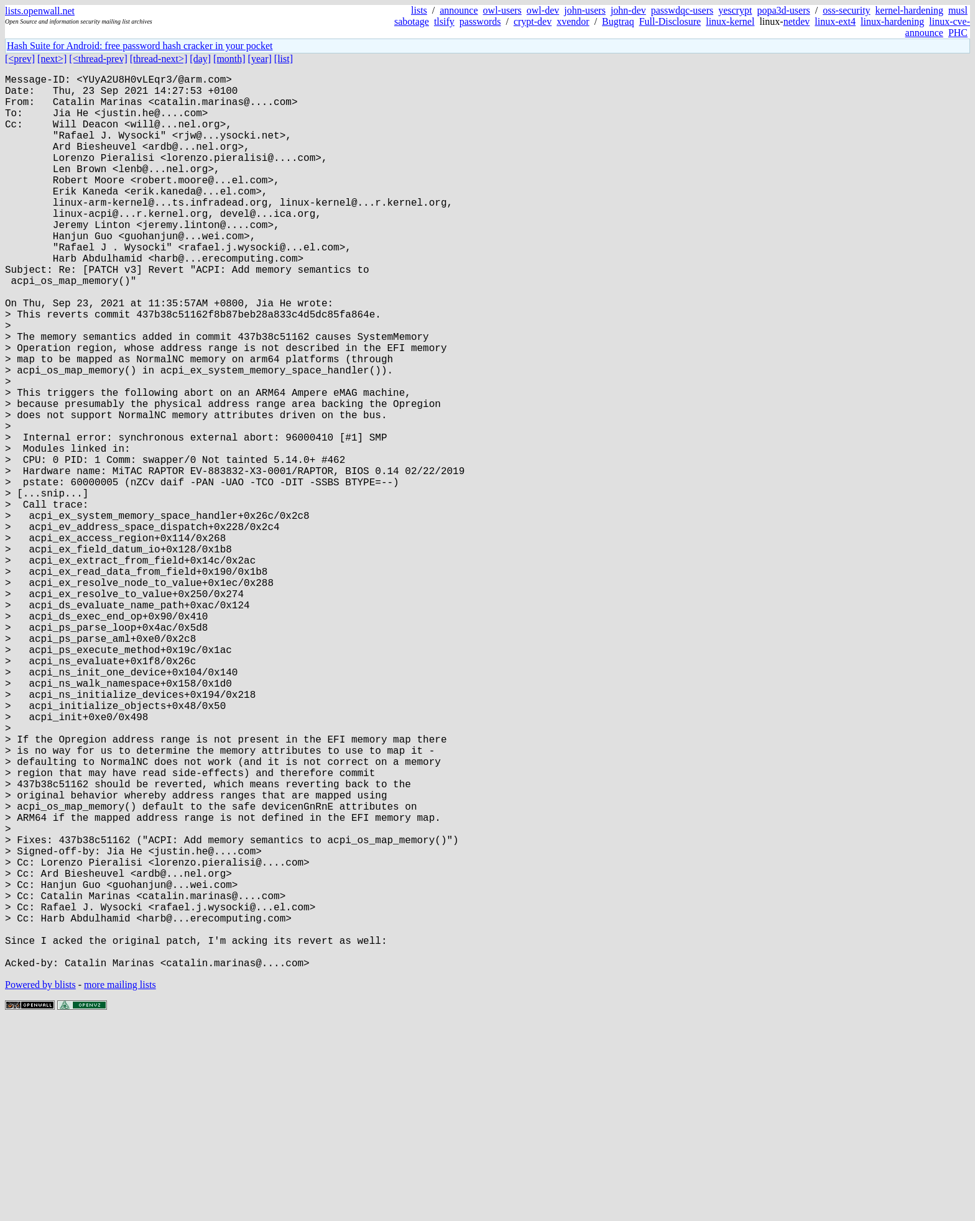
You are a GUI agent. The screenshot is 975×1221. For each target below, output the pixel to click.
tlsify (444, 21)
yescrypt (735, 10)
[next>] (52, 58)
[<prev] (20, 58)
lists (419, 10)
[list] (283, 58)
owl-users (502, 10)
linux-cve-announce (937, 27)
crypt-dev (533, 21)
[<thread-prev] (98, 58)
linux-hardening (892, 21)
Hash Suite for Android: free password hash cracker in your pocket (139, 45)
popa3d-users (783, 10)
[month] (229, 58)
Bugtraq (618, 21)
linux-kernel (730, 21)
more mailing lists (120, 1183)
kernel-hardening (909, 10)
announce (459, 10)
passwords (480, 21)
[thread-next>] (159, 58)
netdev (796, 21)
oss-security (846, 10)
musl (958, 10)
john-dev (628, 10)
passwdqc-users (682, 10)
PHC (958, 32)
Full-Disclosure (670, 21)
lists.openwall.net (40, 11)
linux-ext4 (835, 21)
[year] (260, 58)
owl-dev (543, 10)
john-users (585, 10)
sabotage (411, 21)
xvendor (573, 21)
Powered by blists (40, 1183)
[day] (200, 58)
